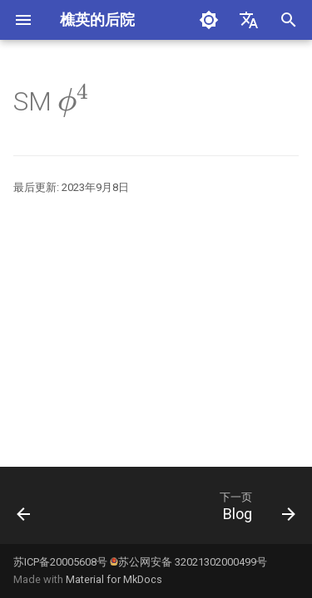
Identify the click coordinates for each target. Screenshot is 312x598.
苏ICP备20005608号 (60, 562)
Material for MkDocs (114, 579)
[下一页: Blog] (255, 510)
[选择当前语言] (248, 20)
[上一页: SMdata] (24, 510)
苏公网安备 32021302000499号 (188, 562)
